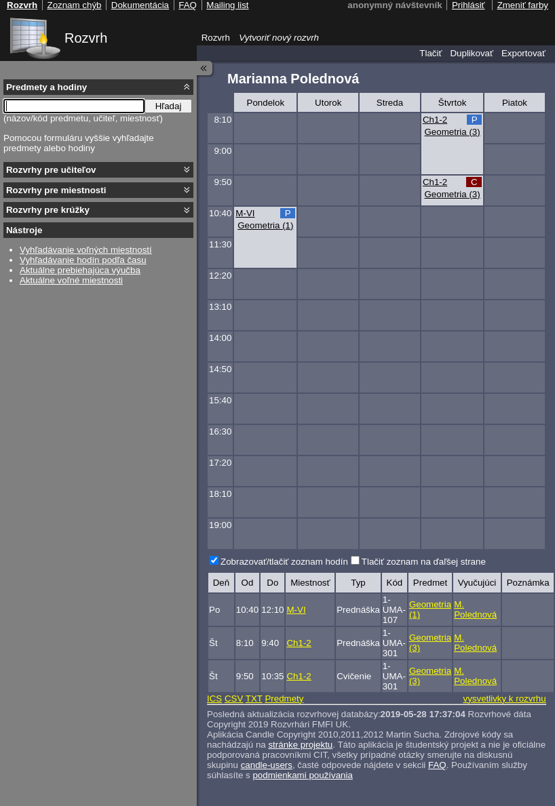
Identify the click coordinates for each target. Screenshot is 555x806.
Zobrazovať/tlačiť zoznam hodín (284, 562)
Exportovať (523, 53)
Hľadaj (168, 106)
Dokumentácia (140, 5)
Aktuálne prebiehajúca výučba (80, 270)
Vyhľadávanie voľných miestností (86, 250)
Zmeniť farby (522, 5)
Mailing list (227, 5)
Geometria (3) (452, 132)
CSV (234, 698)
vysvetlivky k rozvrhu (504, 698)
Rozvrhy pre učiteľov (51, 170)
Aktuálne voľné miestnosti (71, 280)
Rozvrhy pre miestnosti (56, 190)
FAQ (437, 765)
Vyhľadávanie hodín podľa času (83, 260)
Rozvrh (85, 38)
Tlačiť (430, 53)
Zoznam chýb (74, 5)
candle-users (266, 765)
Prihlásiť (468, 5)
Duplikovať (471, 53)
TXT (254, 698)
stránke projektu (300, 745)
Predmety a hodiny (46, 87)
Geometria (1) (265, 225)
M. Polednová (475, 609)
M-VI (244, 213)
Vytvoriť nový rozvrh (279, 38)
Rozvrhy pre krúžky (48, 210)
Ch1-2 (435, 120)
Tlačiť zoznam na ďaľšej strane (424, 562)
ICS (214, 698)
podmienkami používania (302, 775)
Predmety (284, 698)
